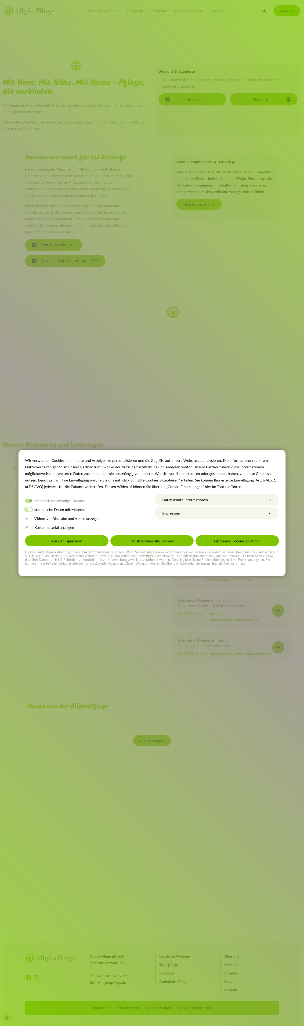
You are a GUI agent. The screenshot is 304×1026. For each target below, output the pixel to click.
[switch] (29, 509)
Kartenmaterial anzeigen (54, 527)
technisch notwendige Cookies (59, 500)
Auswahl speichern (66, 541)
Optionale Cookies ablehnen (237, 541)
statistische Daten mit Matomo (59, 509)
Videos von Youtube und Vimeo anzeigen (67, 518)
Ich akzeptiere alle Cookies (152, 541)
